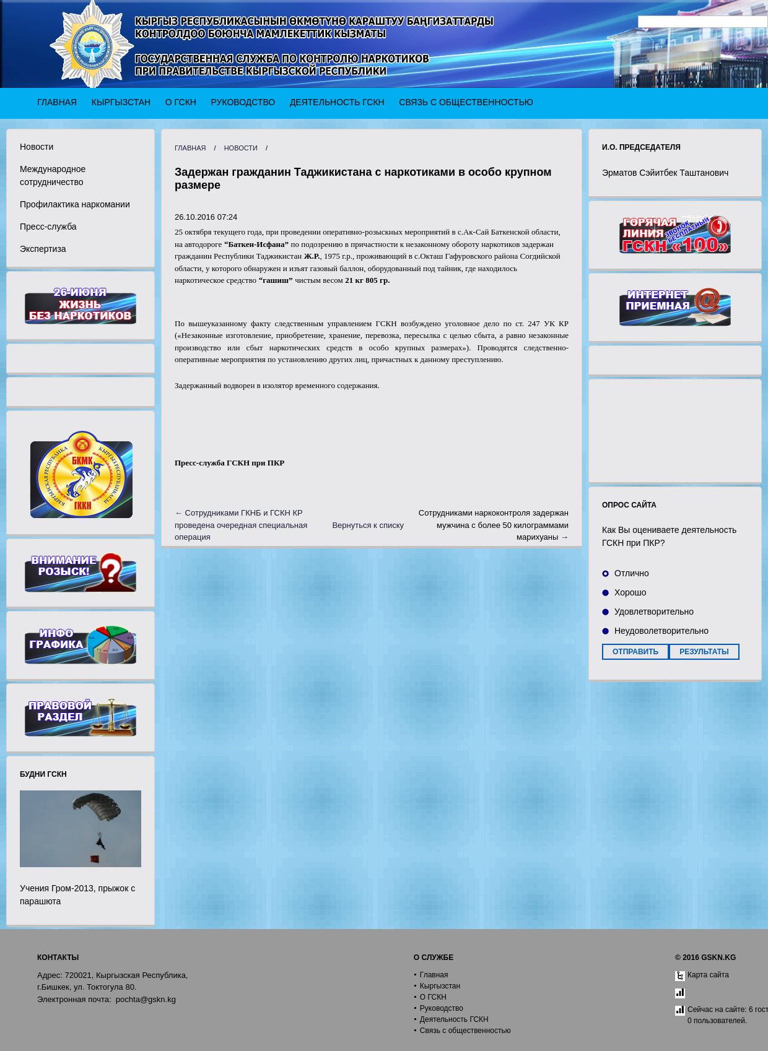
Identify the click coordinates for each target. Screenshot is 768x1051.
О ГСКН (180, 102)
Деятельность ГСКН (337, 102)
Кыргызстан (121, 102)
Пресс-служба (48, 226)
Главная (57, 102)
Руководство (243, 102)
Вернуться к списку (368, 525)
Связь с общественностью (466, 102)
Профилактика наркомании (75, 204)
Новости (36, 147)
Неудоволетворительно (661, 631)
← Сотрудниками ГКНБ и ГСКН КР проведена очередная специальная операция (241, 525)
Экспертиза (43, 249)
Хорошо (630, 592)
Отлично (631, 573)
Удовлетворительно (654, 611)
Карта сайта (708, 975)
